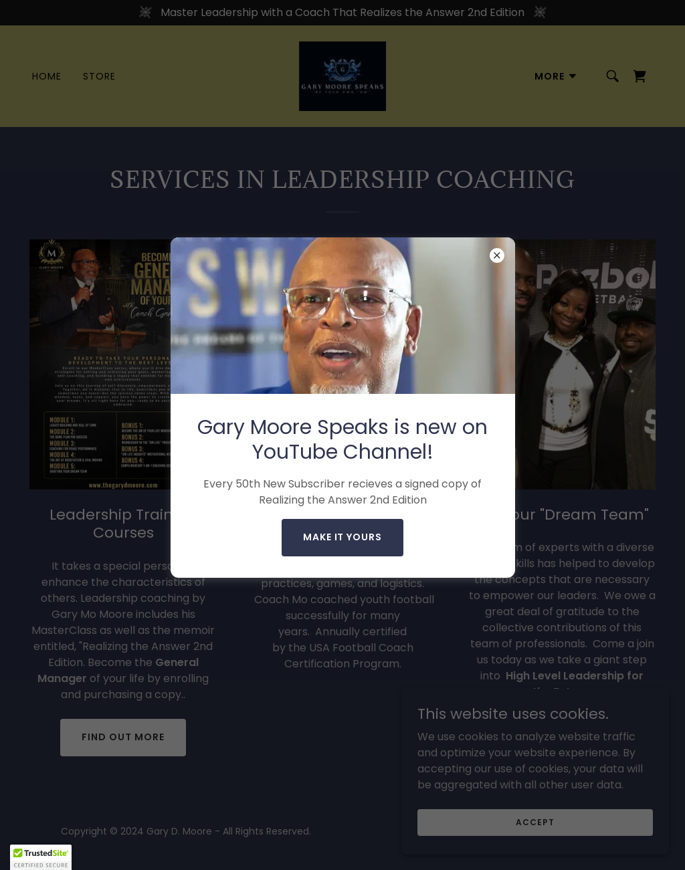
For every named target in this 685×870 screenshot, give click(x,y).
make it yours (343, 537)
